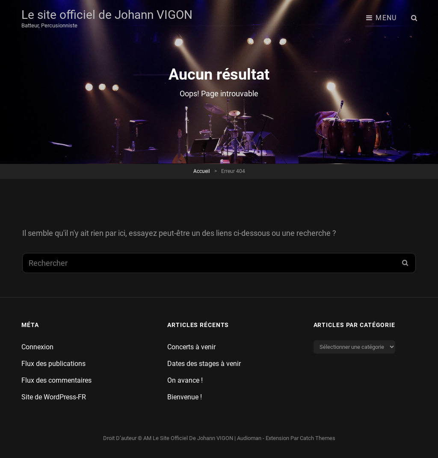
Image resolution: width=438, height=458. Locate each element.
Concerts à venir (191, 347)
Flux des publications (53, 364)
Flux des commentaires (56, 380)
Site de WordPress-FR (53, 397)
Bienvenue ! (184, 397)
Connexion (37, 347)
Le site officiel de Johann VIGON (106, 15)
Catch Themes (317, 438)
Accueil (201, 171)
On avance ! (185, 380)
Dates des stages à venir (204, 364)
